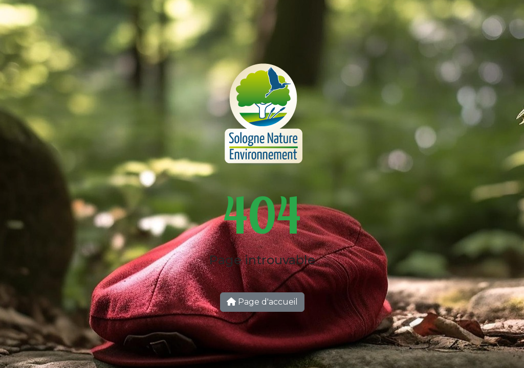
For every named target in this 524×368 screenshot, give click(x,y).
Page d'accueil (262, 302)
